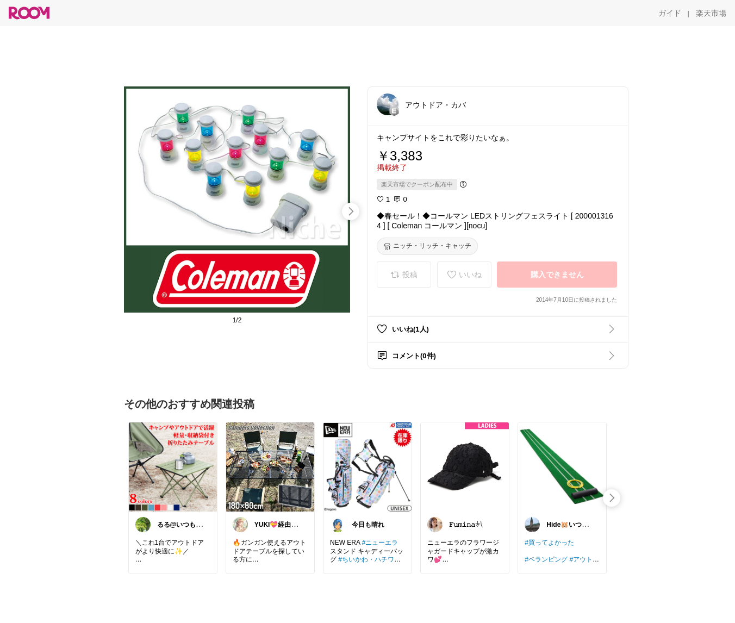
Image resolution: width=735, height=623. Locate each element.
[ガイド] (669, 13)
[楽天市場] (711, 13)
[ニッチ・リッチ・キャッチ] (427, 246)
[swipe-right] (350, 211)
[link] (173, 466)
